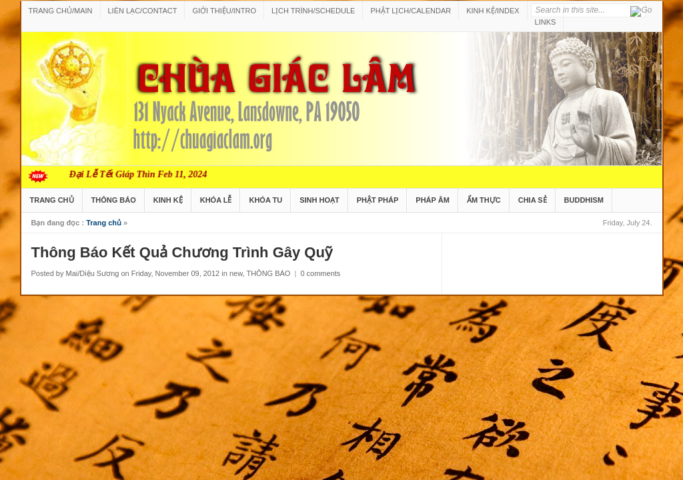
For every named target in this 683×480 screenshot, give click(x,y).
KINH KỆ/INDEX (492, 11)
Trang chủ (103, 223)
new (236, 273)
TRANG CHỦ (52, 200)
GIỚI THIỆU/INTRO (223, 11)
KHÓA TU (265, 200)
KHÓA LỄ (216, 200)
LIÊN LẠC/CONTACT (142, 11)
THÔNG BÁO (113, 200)
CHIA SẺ (532, 200)
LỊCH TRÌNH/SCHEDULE (313, 11)
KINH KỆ (168, 200)
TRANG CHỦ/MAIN (61, 11)
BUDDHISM (584, 200)
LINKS (545, 22)
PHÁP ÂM (433, 200)
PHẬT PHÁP (378, 200)
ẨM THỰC (484, 200)
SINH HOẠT (319, 200)
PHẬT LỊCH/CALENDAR (410, 11)
